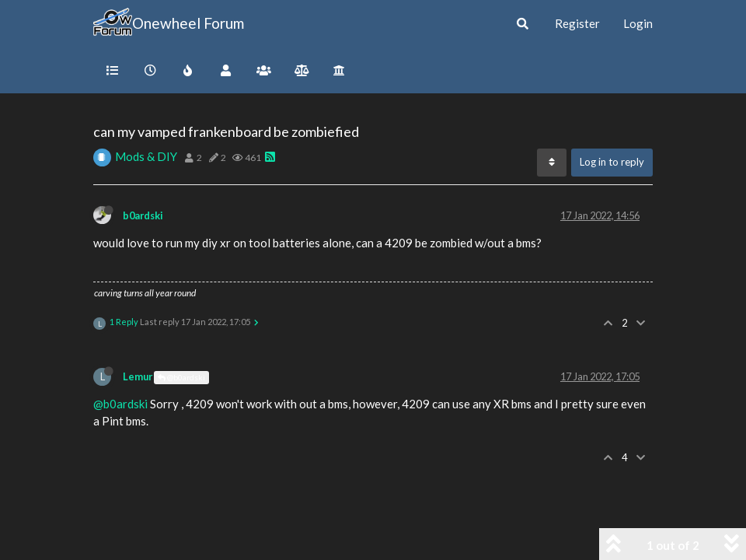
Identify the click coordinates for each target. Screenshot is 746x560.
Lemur (137, 376)
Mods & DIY (146, 156)
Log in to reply (612, 162)
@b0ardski (181, 377)
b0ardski (143, 215)
